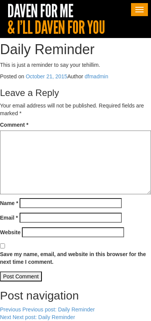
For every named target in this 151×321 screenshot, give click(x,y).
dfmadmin (96, 76)
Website (10, 232)
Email (9, 218)
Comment (14, 125)
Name (9, 203)
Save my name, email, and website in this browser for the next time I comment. (73, 258)
